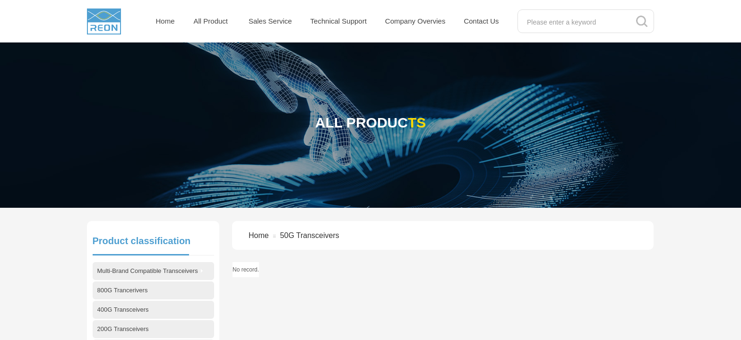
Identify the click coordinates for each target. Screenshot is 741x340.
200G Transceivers (123, 328)
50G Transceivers (309, 235)
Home (165, 21)
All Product (211, 21)
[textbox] (576, 22)
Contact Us (481, 21)
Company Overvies (415, 21)
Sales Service (270, 21)
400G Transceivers (123, 309)
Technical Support (338, 21)
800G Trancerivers (122, 290)
